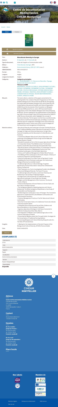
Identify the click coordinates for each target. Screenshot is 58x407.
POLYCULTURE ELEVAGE (30, 90)
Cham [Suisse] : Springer (24, 65)
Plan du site (11, 404)
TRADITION (33, 92)
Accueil (3, 27)
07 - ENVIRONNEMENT (23, 81)
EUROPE (19, 95)
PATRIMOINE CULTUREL (38, 88)
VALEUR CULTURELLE (32, 86)
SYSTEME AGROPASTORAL (45, 90)
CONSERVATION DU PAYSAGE (25, 94)
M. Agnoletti (20, 60)
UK (54, 2)
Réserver (6, 233)
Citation (17, 32)
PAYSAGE (20, 88)
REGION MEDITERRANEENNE (43, 94)
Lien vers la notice (19, 53)
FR (50, 2)
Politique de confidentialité (28, 401)
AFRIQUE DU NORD (28, 95)
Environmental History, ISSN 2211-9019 (28, 67)
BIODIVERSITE (21, 86)
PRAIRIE (19, 92)
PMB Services (43, 401)
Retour (8, 27)
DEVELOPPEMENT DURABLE (44, 92)
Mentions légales (12, 401)
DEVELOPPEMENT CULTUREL (47, 86)
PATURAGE (26, 92)
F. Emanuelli (30, 60)
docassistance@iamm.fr (12, 317)
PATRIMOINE (27, 88)
